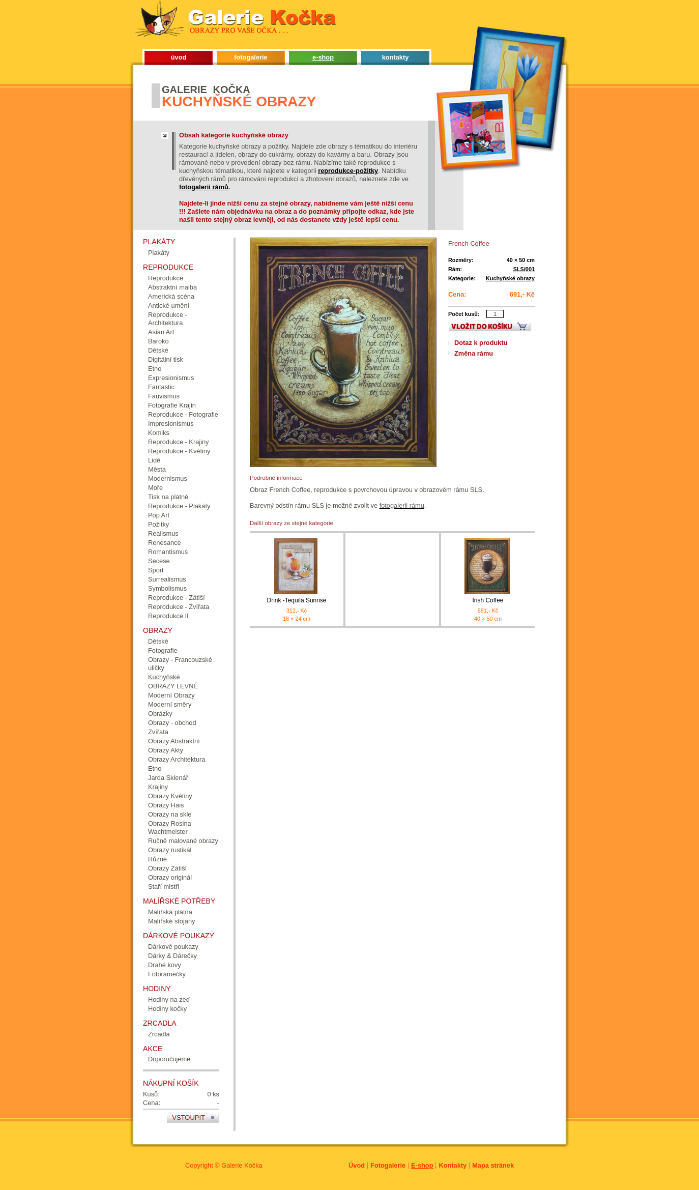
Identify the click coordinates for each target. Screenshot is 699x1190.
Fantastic (161, 387)
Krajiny (158, 787)
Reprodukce (165, 278)
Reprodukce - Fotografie (183, 414)
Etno (154, 368)
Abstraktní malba (172, 287)
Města (157, 469)
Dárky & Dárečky (172, 956)
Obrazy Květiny (170, 796)
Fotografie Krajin (172, 405)
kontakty (395, 57)
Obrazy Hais (166, 805)
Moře (155, 487)
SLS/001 (524, 269)
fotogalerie (250, 57)
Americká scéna (171, 296)
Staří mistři (163, 886)
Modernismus (167, 478)
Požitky (158, 524)
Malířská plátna (170, 912)
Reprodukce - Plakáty (179, 506)
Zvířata (158, 732)
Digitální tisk (165, 359)
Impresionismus (171, 423)
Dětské (158, 350)
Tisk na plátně (168, 497)
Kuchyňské (164, 677)
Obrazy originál (170, 877)
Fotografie (163, 650)
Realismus (163, 533)
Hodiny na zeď (169, 999)
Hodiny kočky (167, 1008)
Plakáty (158, 252)
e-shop (323, 57)
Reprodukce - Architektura (167, 319)
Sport (156, 570)
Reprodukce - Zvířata (178, 607)
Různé (157, 859)
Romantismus (168, 552)
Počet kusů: (464, 314)
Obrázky (160, 713)
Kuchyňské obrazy (510, 278)
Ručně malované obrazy (183, 841)
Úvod (356, 1165)
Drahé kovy (164, 965)
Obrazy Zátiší (167, 868)
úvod (179, 57)
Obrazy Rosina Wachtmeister (169, 827)
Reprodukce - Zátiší (176, 597)
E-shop (422, 1165)
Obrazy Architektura (176, 759)
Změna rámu (473, 353)
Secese (159, 561)
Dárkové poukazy (173, 946)
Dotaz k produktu (481, 342)
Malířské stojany (171, 921)
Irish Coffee (488, 600)
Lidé (154, 460)
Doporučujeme (169, 1059)
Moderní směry (169, 704)
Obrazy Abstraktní (174, 741)
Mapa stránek (493, 1165)
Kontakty (453, 1165)
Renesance (164, 542)
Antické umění (168, 305)
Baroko (158, 341)
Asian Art (161, 332)
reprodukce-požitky (348, 171)
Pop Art (158, 515)
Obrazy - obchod (172, 723)
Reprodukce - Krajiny (178, 442)
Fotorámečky (167, 974)
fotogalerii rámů (203, 187)
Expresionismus (171, 378)
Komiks (158, 433)
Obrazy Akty (165, 750)
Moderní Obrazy (171, 695)
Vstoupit (188, 1117)
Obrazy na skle (169, 814)
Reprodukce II (168, 616)
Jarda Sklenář (168, 777)
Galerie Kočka (241, 1165)
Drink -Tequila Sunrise (297, 600)
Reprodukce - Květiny (179, 451)
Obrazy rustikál (169, 850)
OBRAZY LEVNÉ (173, 686)
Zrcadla (159, 1034)
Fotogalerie (387, 1165)
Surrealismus (167, 579)
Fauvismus (164, 396)
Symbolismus (167, 588)
